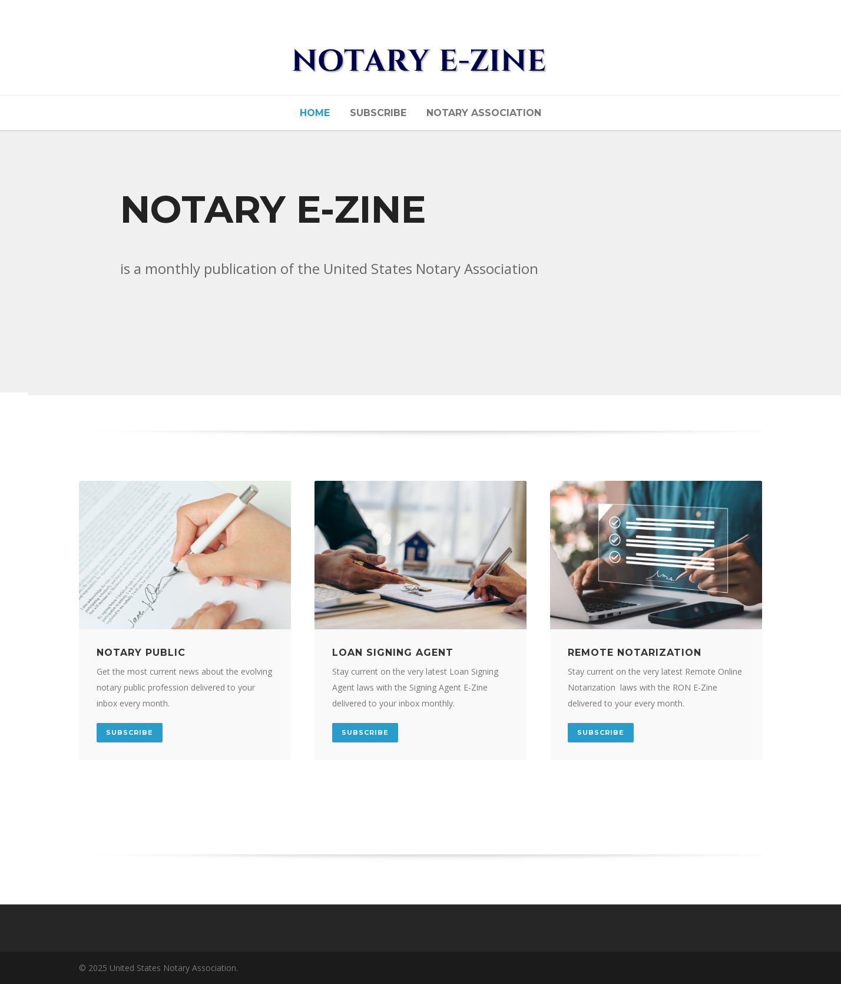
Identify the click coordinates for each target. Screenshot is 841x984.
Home (315, 112)
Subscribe (378, 112)
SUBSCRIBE (129, 732)
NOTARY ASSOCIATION (483, 112)
